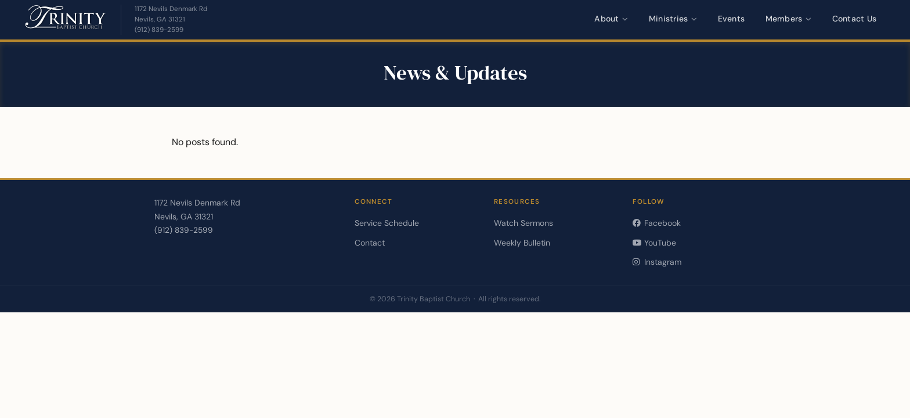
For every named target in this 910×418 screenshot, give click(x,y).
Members (788, 18)
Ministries (673, 18)
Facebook (656, 223)
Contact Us (854, 18)
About (611, 18)
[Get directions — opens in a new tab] (171, 14)
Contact (370, 242)
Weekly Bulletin (522, 242)
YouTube (654, 242)
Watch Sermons (523, 223)
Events (731, 18)
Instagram (657, 262)
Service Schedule (387, 223)
